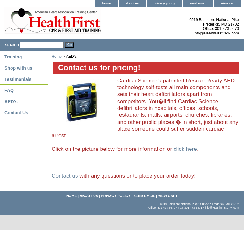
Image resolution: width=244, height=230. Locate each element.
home (106, 3)
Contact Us (16, 112)
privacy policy (164, 3)
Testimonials (18, 79)
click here (185, 149)
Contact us (65, 175)
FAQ (9, 90)
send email (198, 3)
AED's (11, 101)
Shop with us (18, 68)
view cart (228, 3)
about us (132, 3)
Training (13, 56)
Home (57, 56)
